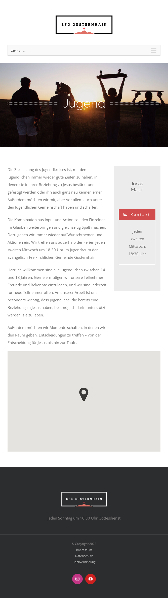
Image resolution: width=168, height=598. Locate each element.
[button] (84, 394)
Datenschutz (84, 556)
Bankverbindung (84, 562)
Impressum (84, 550)
